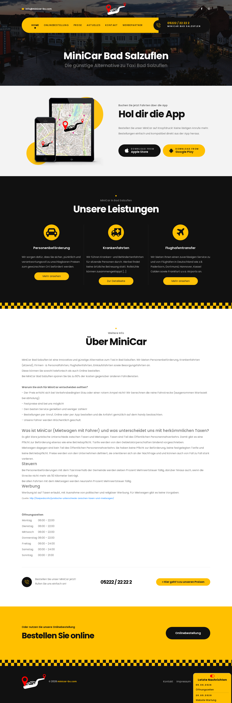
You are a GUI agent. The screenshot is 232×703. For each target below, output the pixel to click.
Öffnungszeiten (205, 689)
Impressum (183, 681)
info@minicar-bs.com (37, 8)
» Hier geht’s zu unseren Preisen (183, 582)
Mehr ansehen (52, 276)
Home (35, 25)
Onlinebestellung (56, 25)
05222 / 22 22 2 (116, 582)
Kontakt (111, 25)
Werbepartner (133, 25)
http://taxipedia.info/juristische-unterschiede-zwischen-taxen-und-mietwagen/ (72, 498)
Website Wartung (206, 700)
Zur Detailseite (116, 281)
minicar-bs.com (67, 681)
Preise (78, 25)
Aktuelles (93, 25)
